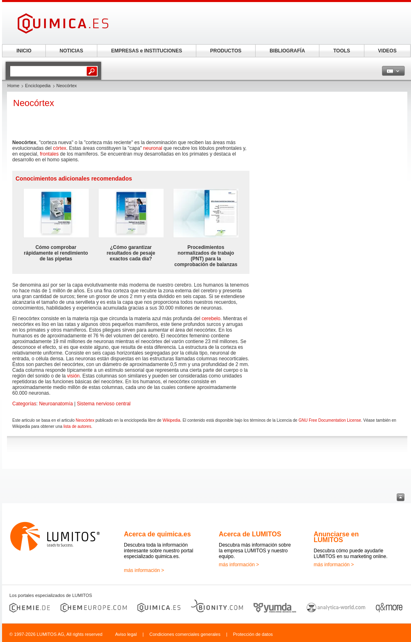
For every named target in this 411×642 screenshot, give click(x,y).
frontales (49, 154)
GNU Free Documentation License (330, 420)
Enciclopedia (37, 85)
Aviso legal (126, 634)
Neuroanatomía (56, 404)
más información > (144, 570)
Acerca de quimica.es (157, 534)
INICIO (23, 51)
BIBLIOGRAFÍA (287, 51)
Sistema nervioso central (103, 404)
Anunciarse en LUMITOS (336, 537)
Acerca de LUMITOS (250, 534)
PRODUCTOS (225, 51)
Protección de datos (253, 634)
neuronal (152, 148)
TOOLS (341, 51)
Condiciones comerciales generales (184, 634)
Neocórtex (85, 420)
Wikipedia (171, 420)
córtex (59, 148)
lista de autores (77, 426)
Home (13, 85)
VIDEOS (387, 51)
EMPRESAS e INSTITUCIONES (146, 51)
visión (73, 376)
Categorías (24, 404)
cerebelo (211, 318)
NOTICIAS (71, 51)
